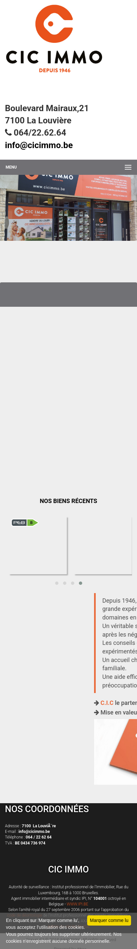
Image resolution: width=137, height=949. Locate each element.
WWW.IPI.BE (77, 904)
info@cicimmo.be (39, 145)
